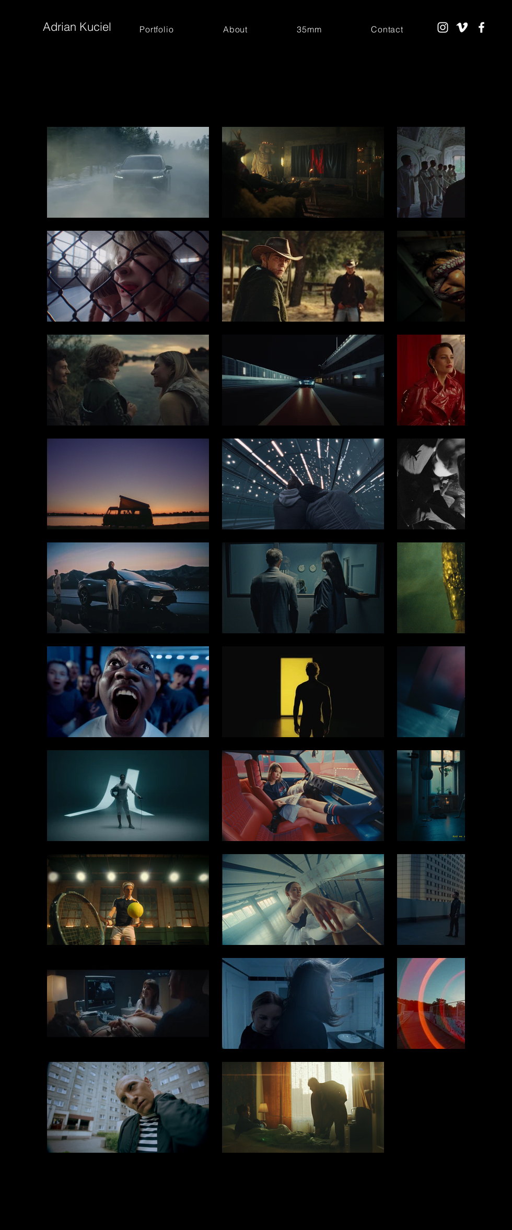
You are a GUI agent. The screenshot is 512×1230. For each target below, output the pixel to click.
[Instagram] (443, 27)
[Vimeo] (462, 27)
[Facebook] (481, 27)
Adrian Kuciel (77, 26)
